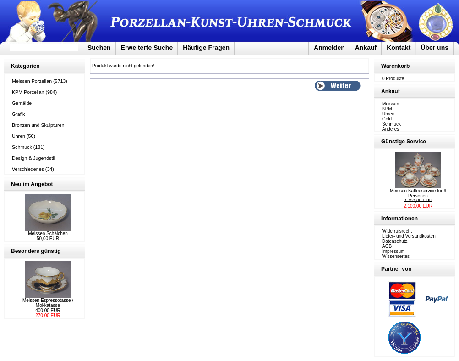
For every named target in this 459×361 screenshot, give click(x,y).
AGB (387, 246)
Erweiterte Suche (147, 47)
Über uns (434, 47)
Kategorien (25, 66)
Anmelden (329, 47)
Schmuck (22, 147)
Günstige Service (403, 141)
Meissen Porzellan (32, 81)
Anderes (390, 128)
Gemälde (22, 103)
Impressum (393, 251)
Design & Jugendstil (33, 158)
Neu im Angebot (32, 184)
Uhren (18, 136)
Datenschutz (395, 241)
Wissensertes (396, 256)
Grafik (18, 114)
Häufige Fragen (206, 47)
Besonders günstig (36, 251)
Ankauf (366, 47)
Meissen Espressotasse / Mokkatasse (47, 303)
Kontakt (398, 47)
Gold (387, 118)
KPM (387, 108)
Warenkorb (395, 66)
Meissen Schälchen (48, 233)
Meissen (390, 103)
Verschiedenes (28, 169)
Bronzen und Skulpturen (38, 125)
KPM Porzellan (28, 92)
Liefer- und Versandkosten (409, 236)
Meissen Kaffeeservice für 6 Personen (418, 193)
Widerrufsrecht (397, 231)
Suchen (99, 47)
